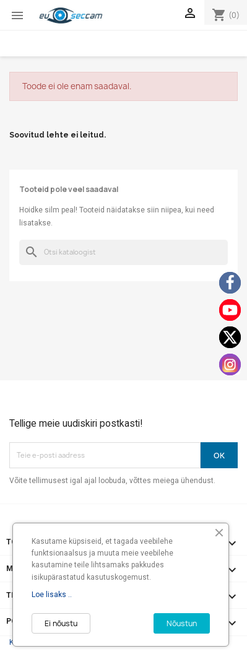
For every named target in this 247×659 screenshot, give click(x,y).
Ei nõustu (61, 623)
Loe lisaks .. (52, 594)
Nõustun (182, 623)
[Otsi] (123, 252)
